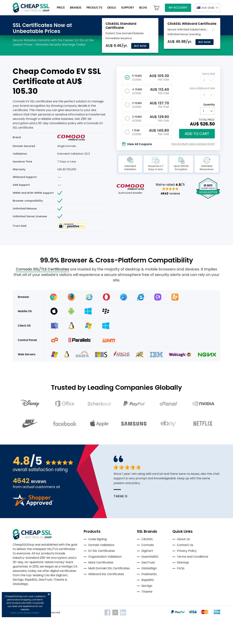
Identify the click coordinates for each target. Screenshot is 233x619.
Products (94, 7)
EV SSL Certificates (101, 551)
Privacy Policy (187, 551)
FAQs (180, 568)
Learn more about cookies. (25, 612)
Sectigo (146, 586)
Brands (75, 7)
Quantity (209, 104)
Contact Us (185, 545)
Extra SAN (208, 74)
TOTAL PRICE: (207, 119)
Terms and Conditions (192, 557)
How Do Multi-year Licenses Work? (193, 144)
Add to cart (197, 133)
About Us (183, 539)
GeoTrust (148, 562)
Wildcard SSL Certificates (106, 574)
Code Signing (97, 539)
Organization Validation (105, 557)
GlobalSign (149, 568)
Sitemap (183, 562)
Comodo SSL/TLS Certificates (42, 269)
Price (61, 7)
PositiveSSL (149, 574)
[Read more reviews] (33, 505)
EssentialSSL (150, 557)
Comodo (147, 545)
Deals (111, 7)
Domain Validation (101, 545)
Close (48, 594)
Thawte (146, 591)
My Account (178, 7)
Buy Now (140, 46)
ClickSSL (147, 539)
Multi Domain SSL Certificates (109, 568)
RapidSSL (147, 580)
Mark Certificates (100, 562)
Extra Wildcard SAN (202, 88)
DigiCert (147, 551)
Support (127, 7)
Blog (143, 7)
